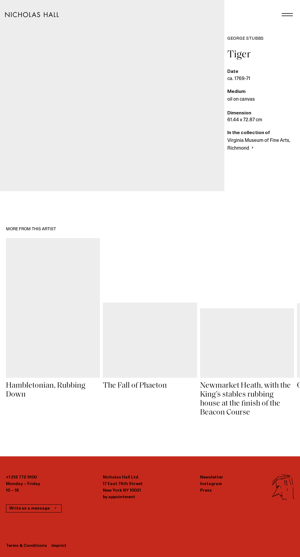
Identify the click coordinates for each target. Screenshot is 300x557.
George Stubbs (245, 38)
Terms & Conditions (26, 546)
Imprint (58, 546)
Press (206, 490)
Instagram (211, 484)
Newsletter (211, 477)
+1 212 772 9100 (21, 477)
